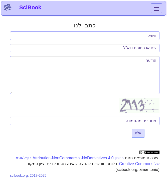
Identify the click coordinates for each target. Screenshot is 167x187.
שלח (138, 133)
